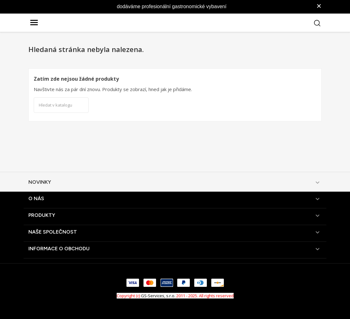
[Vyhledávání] (61, 105)
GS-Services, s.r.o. (158, 296)
